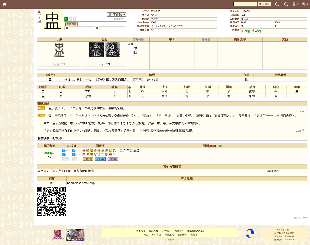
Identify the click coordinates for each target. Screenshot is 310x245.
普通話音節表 (12, 109)
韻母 (13, 105)
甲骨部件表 (11, 60)
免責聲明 (182, 234)
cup (92, 183)
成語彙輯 (9, 131)
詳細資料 (273, 171)
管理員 (170, 240)
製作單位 (156, 234)
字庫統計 (166, 230)
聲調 (18, 105)
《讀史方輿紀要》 (14, 127)
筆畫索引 (9, 56)
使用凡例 (153, 230)
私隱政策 (169, 234)
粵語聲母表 (11, 82)
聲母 (8, 105)
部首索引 (9, 53)
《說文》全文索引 (14, 124)
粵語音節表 (11, 78)
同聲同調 (113, 159)
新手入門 (140, 230)
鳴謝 (146, 234)
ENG (17, 43)
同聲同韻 (88, 159)
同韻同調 (100, 159)
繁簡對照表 (11, 135)
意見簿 (194, 234)
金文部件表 (11, 64)
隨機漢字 (179, 230)
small (85, 183)
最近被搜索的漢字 (196, 230)
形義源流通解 (12, 68)
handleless (74, 183)
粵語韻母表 (11, 86)
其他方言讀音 (12, 113)
